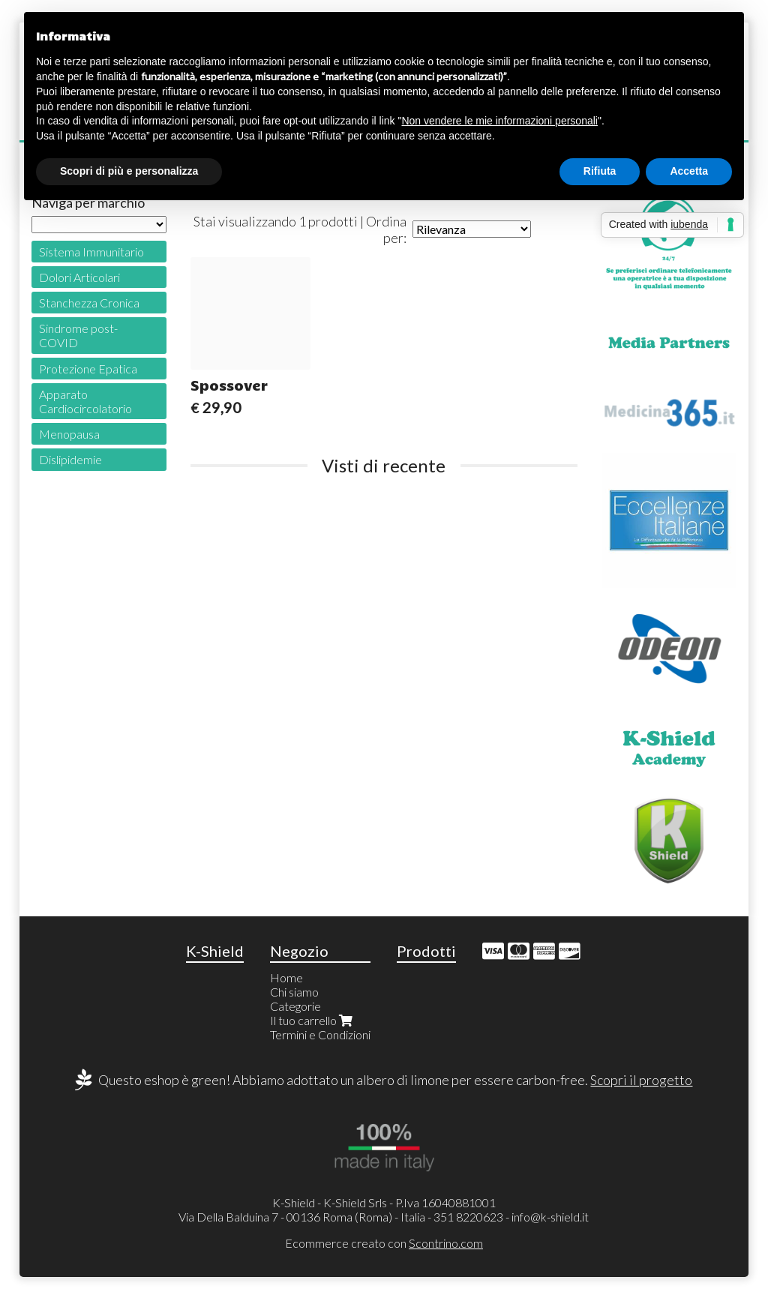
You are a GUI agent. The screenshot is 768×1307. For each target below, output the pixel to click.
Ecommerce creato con (384, 1243)
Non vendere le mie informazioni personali (499, 121)
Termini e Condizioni (320, 1034)
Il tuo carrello (313, 1020)
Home (286, 977)
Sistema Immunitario (91, 251)
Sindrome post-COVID (78, 335)
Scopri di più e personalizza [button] (129, 171)
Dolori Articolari (79, 277)
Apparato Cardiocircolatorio (85, 401)
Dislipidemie (70, 459)
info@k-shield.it (550, 1217)
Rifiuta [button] (600, 171)
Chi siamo (294, 992)
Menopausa (69, 434)
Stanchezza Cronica (89, 302)
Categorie (295, 1006)
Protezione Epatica (88, 368)
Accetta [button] (689, 171)
